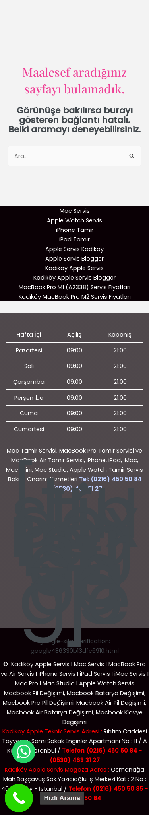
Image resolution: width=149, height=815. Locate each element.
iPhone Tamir (74, 230)
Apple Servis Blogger (74, 259)
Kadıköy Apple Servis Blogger (74, 278)
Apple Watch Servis (74, 220)
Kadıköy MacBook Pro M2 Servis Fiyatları (75, 297)
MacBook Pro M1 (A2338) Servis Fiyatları (74, 287)
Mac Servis (75, 211)
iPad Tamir (74, 239)
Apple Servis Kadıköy (74, 249)
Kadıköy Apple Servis (74, 268)
